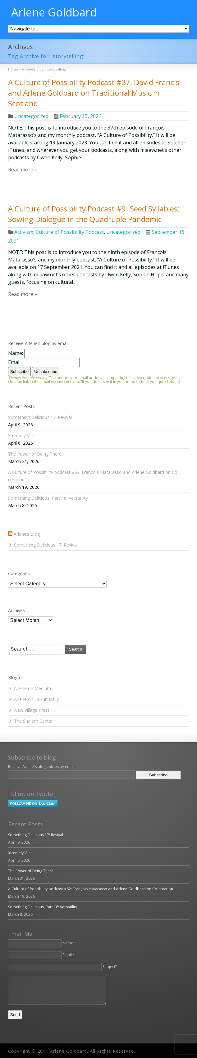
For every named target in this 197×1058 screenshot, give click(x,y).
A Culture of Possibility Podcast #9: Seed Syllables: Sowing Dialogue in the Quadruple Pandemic (94, 213)
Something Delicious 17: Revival (40, 417)
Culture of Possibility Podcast (70, 232)
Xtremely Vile (21, 435)
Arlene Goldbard (54, 12)
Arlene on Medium (32, 688)
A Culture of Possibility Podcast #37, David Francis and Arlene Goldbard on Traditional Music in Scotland (93, 92)
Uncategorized (31, 116)
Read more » (22, 169)
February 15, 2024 (77, 116)
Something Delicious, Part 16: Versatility (48, 498)
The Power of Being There (35, 454)
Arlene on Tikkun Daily (36, 699)
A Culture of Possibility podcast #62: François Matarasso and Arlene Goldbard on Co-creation (90, 889)
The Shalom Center (33, 721)
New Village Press (32, 710)
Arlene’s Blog (27, 534)
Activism (23, 232)
